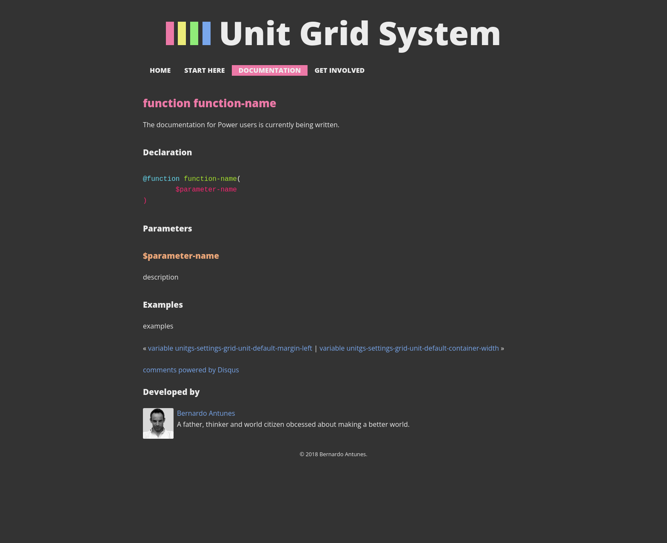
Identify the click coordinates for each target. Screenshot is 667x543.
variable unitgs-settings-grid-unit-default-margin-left (230, 348)
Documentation (270, 70)
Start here (204, 70)
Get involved (339, 70)
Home (160, 70)
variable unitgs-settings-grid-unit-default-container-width (409, 348)
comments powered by (191, 369)
